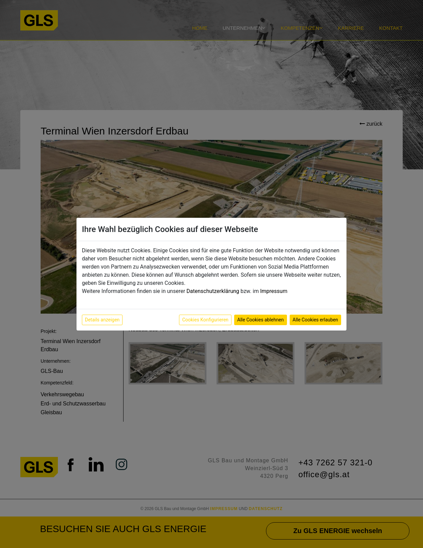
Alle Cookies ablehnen (260, 319)
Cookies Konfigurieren (205, 319)
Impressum (274, 291)
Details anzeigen (102, 319)
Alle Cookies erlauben (315, 319)
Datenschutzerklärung (212, 291)
